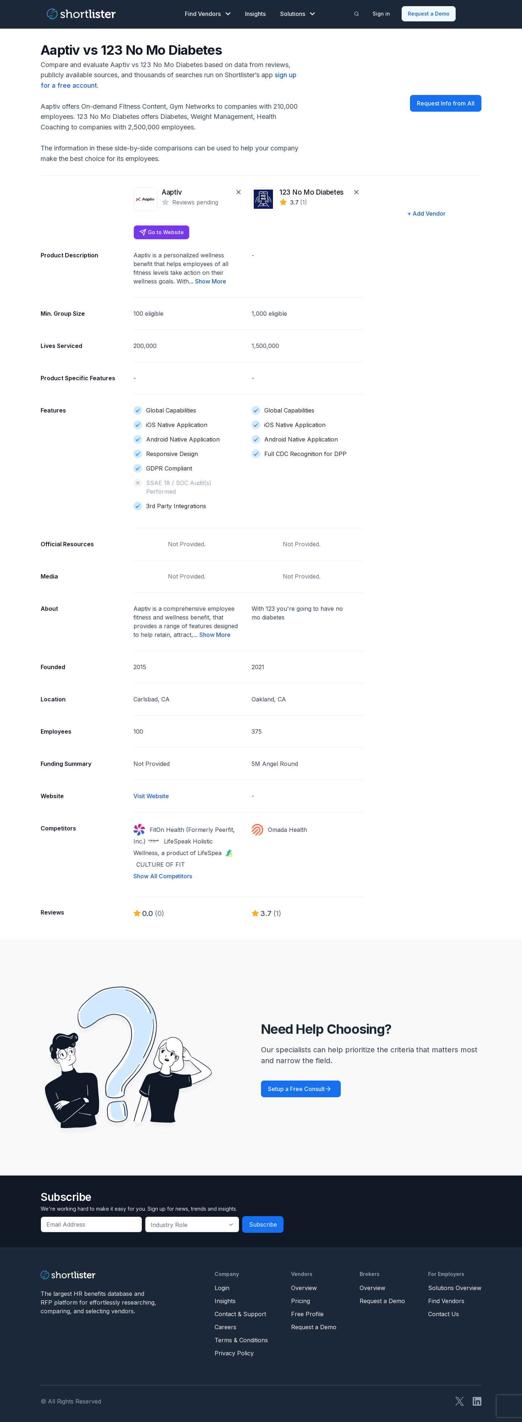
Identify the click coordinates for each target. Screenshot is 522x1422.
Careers (225, 1326)
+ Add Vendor (426, 212)
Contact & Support (240, 1313)
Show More (210, 280)
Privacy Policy (234, 1352)
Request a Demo (429, 13)
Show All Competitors (163, 875)
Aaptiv (171, 191)
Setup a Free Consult (296, 1087)
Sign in (381, 13)
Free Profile (307, 1313)
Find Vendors (208, 13)
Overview (304, 1286)
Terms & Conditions (241, 1339)
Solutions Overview (454, 1286)
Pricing (300, 1299)
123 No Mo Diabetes (309, 191)
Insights (255, 13)
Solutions (297, 13)
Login (222, 1286)
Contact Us (443, 1313)
